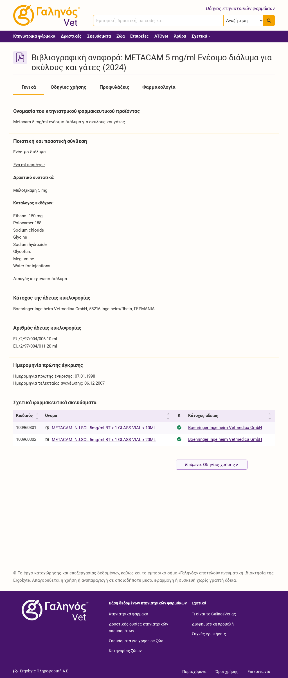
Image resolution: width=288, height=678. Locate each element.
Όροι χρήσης (226, 671)
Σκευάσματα (99, 36)
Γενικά (29, 87)
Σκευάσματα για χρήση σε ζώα (136, 640)
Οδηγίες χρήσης (68, 87)
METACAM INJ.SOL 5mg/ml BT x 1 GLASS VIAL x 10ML (104, 427)
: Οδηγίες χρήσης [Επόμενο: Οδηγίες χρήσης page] (211, 464)
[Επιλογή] (243, 20)
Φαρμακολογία (159, 87)
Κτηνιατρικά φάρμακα (34, 36)
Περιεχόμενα (194, 671)
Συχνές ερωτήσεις (209, 634)
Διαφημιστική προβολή (213, 624)
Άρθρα (180, 36)
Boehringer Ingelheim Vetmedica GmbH (225, 427)
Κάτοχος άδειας (203, 415)
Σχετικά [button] (199, 36)
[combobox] (158, 20)
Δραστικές (71, 36)
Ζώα (120, 36)
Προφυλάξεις (114, 87)
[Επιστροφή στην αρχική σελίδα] (54, 610)
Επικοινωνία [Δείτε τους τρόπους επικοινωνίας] (259, 671)
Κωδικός (24, 415)
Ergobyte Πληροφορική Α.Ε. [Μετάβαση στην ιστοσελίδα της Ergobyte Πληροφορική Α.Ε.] (44, 671)
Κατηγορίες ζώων (125, 651)
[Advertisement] (144, 523)
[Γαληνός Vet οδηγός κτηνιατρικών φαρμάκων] (45, 15)
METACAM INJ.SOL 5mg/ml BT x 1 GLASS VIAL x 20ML (104, 439)
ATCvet (161, 36)
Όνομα (51, 415)
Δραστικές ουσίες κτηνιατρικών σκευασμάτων (138, 627)
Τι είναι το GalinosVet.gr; (214, 614)
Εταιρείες (139, 36)
